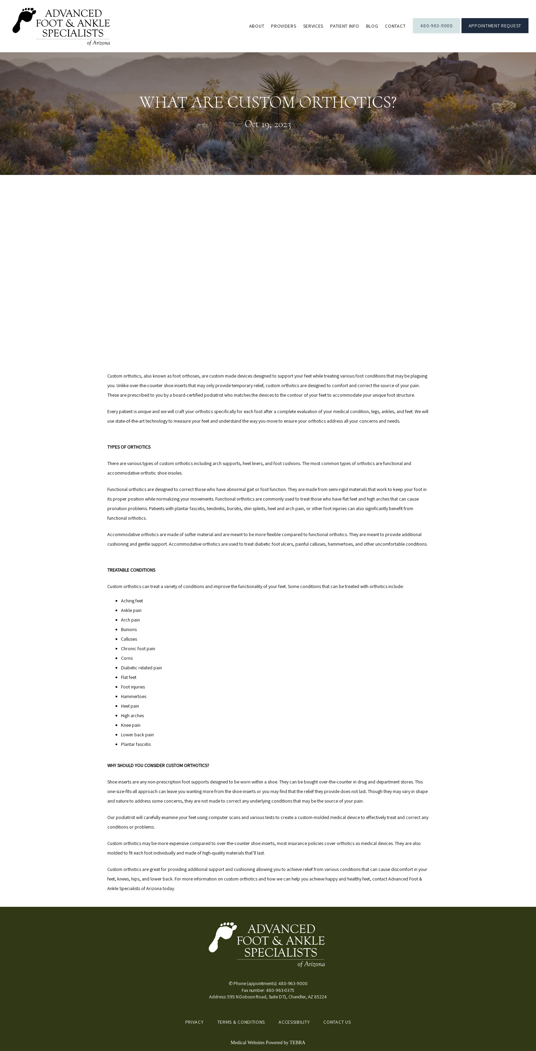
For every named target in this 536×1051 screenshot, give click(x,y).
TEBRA (297, 1042)
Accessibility (294, 1022)
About (257, 26)
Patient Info (344, 26)
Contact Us (337, 1022)
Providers (283, 26)
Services (313, 26)
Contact (395, 26)
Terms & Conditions (241, 1022)
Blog (372, 26)
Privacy (194, 1022)
